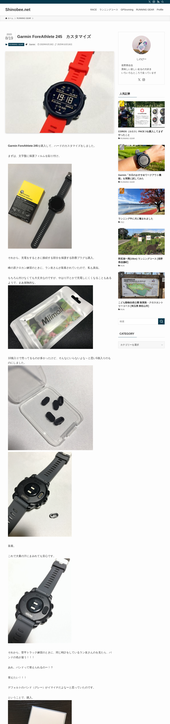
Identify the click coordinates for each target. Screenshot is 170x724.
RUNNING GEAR (16, 44)
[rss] (158, 2)
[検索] (162, 2)
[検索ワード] (141, 321)
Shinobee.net (17, 10)
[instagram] (154, 2)
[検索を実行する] (161, 321)
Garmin (32, 44)
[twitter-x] (149, 2)
